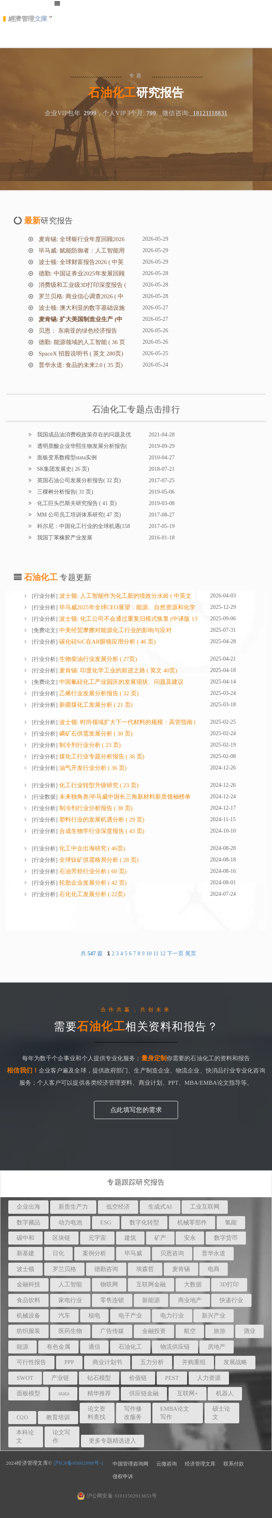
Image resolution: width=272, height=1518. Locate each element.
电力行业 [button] (172, 1315)
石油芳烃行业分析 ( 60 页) (92, 871)
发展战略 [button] (235, 1362)
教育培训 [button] (58, 1417)
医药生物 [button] (70, 1331)
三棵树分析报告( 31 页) (64, 492)
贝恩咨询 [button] (172, 1253)
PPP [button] (69, 1362)
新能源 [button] (151, 1300)
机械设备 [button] (28, 1315)
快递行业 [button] (231, 1300)
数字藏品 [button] (28, 1222)
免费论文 (45, 630)
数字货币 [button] (226, 1238)
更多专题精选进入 (112, 1441)
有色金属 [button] (58, 1347)
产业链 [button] (60, 1378)
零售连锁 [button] (112, 1300)
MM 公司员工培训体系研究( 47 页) (78, 515)
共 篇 (92, 953)
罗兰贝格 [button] (64, 1269)
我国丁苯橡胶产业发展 (64, 538)
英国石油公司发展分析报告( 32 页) (78, 480)
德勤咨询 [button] (106, 1269)
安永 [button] (190, 1238)
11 (155, 953)
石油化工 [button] (130, 1347)
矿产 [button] (160, 1238)
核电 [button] (94, 1315)
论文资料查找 (96, 1413)
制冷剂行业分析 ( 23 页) (89, 745)
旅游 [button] (219, 1331)
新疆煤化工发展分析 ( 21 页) (95, 705)
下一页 (175, 953)
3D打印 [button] (228, 1284)
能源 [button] (22, 1347)
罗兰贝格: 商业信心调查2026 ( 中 (80, 296)
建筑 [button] (130, 1238)
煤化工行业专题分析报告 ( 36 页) (101, 756)
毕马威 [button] (133, 1253)
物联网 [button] (109, 1284)
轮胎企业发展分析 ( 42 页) (92, 883)
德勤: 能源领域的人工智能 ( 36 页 (81, 342)
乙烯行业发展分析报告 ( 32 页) (98, 693)
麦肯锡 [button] (181, 1269)
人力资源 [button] (209, 1378)
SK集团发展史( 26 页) (62, 469)
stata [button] (63, 1393)
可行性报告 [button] (31, 1362)
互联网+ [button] (187, 1393)
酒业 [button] (249, 1331)
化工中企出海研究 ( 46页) (91, 848)
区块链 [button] (61, 1238)
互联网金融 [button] (151, 1284)
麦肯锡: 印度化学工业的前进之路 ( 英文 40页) (117, 670)
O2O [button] (22, 1417)
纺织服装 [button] (28, 1331)
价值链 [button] (138, 1378)
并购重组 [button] (194, 1362)
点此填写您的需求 (136, 1109)
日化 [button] (58, 1253)
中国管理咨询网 (130, 1464)
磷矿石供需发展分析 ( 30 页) (95, 733)
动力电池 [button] (70, 1222)
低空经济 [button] (118, 1207)
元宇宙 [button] (97, 1238)
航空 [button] (190, 1331)
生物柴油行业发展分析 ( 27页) (97, 659)
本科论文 (25, 1436)
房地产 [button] (216, 1347)
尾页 (190, 953)
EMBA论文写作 (174, 1413)
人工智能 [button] (70, 1284)
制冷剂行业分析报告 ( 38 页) (95, 808)
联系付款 (233, 1464)
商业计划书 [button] (107, 1362)
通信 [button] (94, 1347)
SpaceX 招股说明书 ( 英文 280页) (80, 353)
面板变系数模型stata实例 (66, 457)
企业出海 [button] (28, 1207)
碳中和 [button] (25, 1238)
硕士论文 (221, 1413)
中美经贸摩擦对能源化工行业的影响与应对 (115, 630)
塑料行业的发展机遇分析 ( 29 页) (101, 819)
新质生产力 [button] (73, 1207)
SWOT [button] (25, 1378)
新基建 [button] (25, 1253)
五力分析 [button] (152, 1362)
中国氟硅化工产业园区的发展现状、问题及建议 (121, 682)
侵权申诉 (123, 1476)
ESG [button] (105, 1222)
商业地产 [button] (190, 1300)
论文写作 (61, 1436)
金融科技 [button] (28, 1284)
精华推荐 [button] (99, 1393)
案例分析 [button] (94, 1253)
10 (149, 953)
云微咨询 (166, 1464)
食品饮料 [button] (28, 1300)
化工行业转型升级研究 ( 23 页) (98, 785)
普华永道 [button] (213, 1253)
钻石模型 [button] (99, 1378)
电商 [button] (213, 1269)
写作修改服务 (133, 1413)
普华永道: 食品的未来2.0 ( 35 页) (80, 365)
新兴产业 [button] (213, 1315)
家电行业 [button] (70, 1300)
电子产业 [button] (130, 1315)
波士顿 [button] (25, 1269)
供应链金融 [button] (144, 1393)
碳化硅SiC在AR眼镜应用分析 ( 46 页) (107, 641)
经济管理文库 (200, 1464)
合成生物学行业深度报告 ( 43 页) (101, 831)
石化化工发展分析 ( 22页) (91, 894)
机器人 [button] (225, 1393)
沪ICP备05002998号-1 (79, 1463)
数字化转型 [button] (144, 1222)
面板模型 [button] (28, 1393)
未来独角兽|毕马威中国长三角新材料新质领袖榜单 (124, 797)
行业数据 (45, 797)
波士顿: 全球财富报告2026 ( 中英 (80, 262)
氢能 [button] (231, 1222)
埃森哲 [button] (145, 1269)
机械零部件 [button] (192, 1222)
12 (162, 953)
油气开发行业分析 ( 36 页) (92, 768)
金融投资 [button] (154, 1331)
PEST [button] (172, 1378)
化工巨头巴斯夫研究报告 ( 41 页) (76, 503)
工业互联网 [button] (204, 1207)
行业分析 (45, 596)
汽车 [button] (64, 1315)
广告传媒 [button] (112, 1331)
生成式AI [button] (160, 1207)
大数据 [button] (193, 1284)
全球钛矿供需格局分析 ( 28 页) (98, 860)
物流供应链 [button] (175, 1347)
